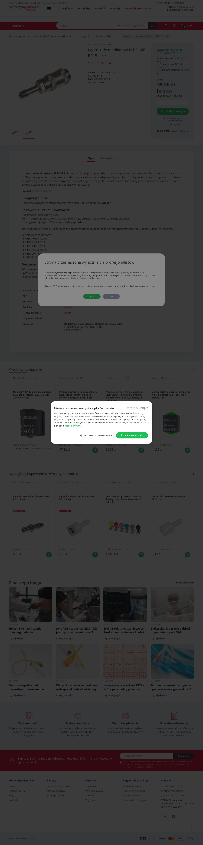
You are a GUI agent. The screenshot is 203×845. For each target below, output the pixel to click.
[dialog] (101, 422)
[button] (97, 435)
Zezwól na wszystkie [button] (132, 435)
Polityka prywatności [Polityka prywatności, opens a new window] (74, 425)
